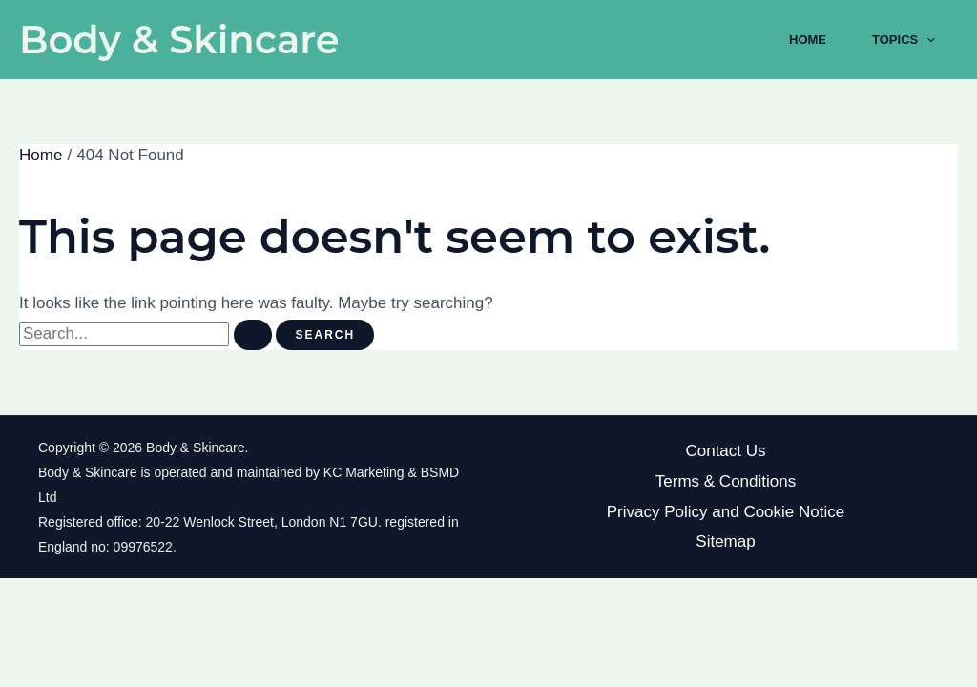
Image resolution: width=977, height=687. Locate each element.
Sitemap (725, 541)
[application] (926, 40)
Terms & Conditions (725, 481)
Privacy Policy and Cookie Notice (725, 512)
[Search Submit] (253, 335)
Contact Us (725, 451)
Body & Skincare (179, 39)
